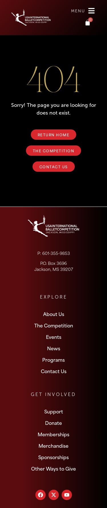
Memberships (53, 434)
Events (53, 336)
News (53, 348)
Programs (53, 359)
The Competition (53, 325)
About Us (53, 314)
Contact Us (53, 371)
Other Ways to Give (53, 468)
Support (53, 411)
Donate (53, 422)
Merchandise (53, 445)
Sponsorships (53, 457)
